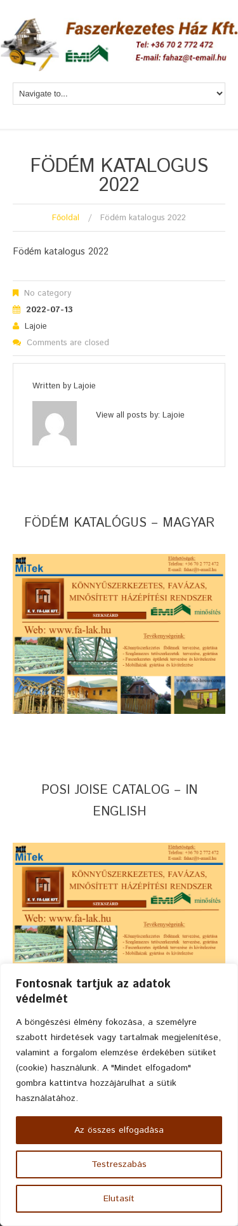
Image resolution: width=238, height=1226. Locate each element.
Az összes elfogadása (119, 1130)
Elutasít (119, 1198)
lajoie (36, 326)
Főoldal (65, 218)
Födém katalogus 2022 (61, 251)
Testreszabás (119, 1164)
